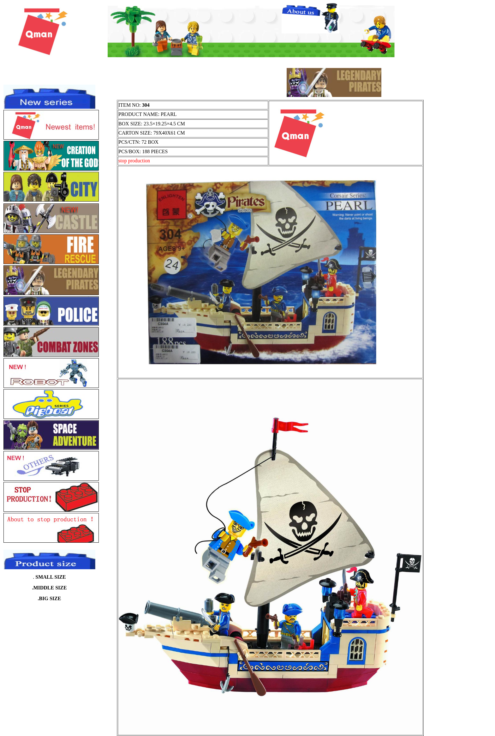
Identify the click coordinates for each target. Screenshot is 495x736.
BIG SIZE (50, 598)
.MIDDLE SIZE (49, 587)
